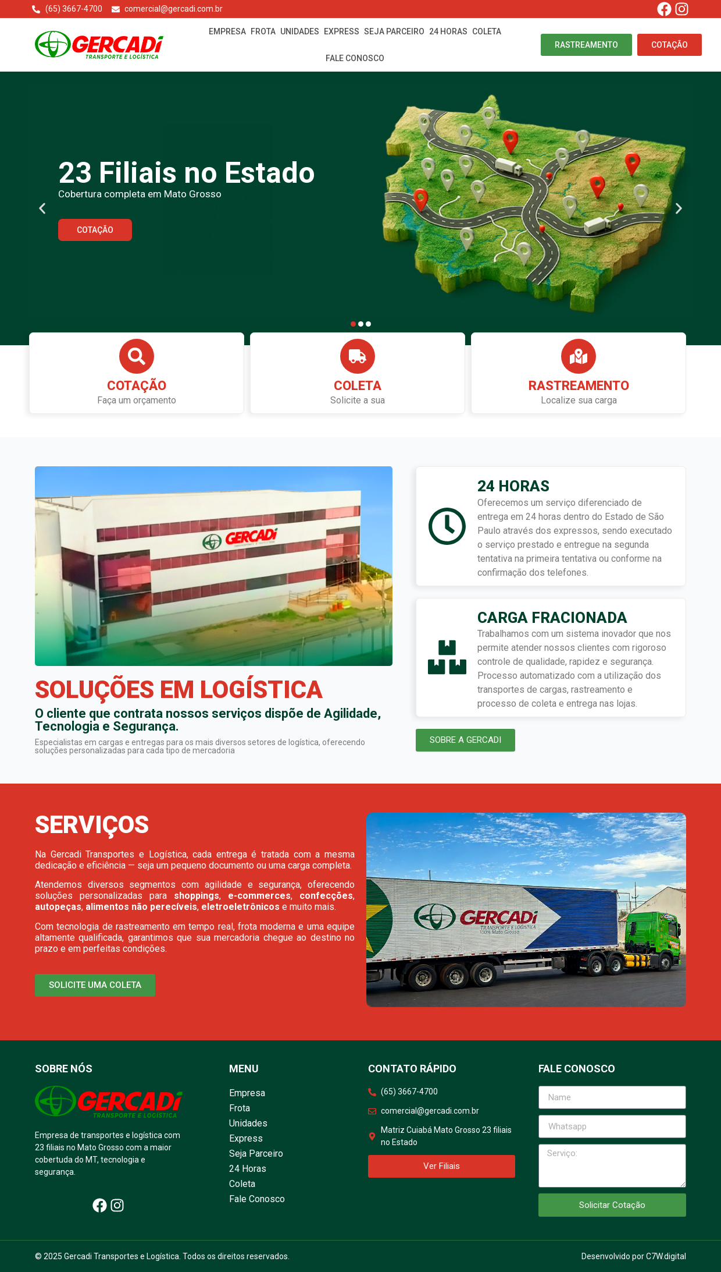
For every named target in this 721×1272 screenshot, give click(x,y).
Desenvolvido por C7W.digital (633, 1256)
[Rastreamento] (578, 356)
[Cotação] (136, 356)
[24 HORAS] (447, 526)
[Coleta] (357, 356)
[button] (42, 208)
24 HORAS (513, 486)
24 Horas (448, 31)
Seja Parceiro (394, 31)
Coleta (486, 31)
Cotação (136, 385)
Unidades (299, 31)
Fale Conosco (355, 58)
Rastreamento (579, 385)
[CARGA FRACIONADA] (447, 657)
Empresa (227, 31)
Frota (263, 31)
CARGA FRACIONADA (552, 617)
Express (341, 31)
